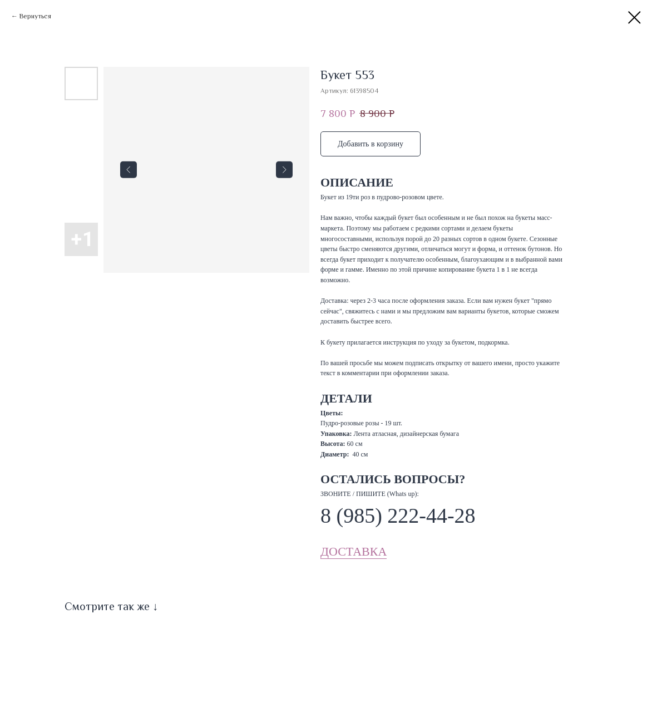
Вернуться (35, 16)
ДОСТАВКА (353, 551)
